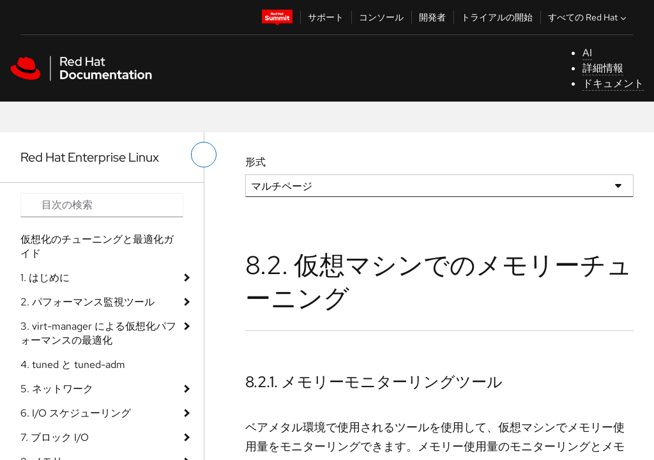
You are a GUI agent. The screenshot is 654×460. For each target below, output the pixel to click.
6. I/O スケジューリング (75, 413)
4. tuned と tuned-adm (72, 364)
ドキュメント (613, 83)
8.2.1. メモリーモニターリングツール (374, 382)
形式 (255, 162)
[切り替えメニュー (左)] (204, 154)
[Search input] (101, 205)
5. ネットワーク (56, 388)
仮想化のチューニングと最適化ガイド (97, 246)
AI (587, 52)
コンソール (381, 17)
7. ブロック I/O (54, 437)
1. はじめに (45, 277)
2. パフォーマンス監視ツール (87, 302)
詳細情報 (602, 68)
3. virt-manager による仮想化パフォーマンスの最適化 (98, 333)
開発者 (432, 17)
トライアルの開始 (497, 17)
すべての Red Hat (588, 17)
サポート (326, 17)
